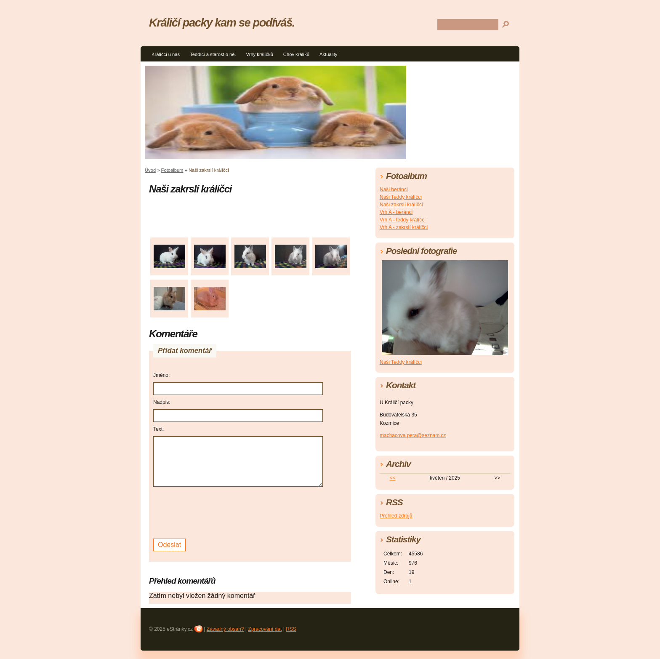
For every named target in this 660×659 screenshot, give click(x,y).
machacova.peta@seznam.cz (413, 435)
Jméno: (161, 375)
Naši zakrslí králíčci (401, 205)
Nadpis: (161, 402)
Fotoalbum (172, 170)
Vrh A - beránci (396, 212)
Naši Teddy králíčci (401, 197)
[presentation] (217, 511)
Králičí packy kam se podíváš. (222, 22)
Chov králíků (296, 54)
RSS (291, 629)
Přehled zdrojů (396, 516)
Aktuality (328, 54)
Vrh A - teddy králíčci (403, 220)
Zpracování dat (265, 629)
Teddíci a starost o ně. (213, 54)
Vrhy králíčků (259, 54)
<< (393, 478)
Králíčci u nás (166, 54)
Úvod (150, 170)
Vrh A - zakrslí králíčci (404, 227)
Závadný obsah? (225, 629)
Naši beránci (394, 189)
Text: (158, 429)
